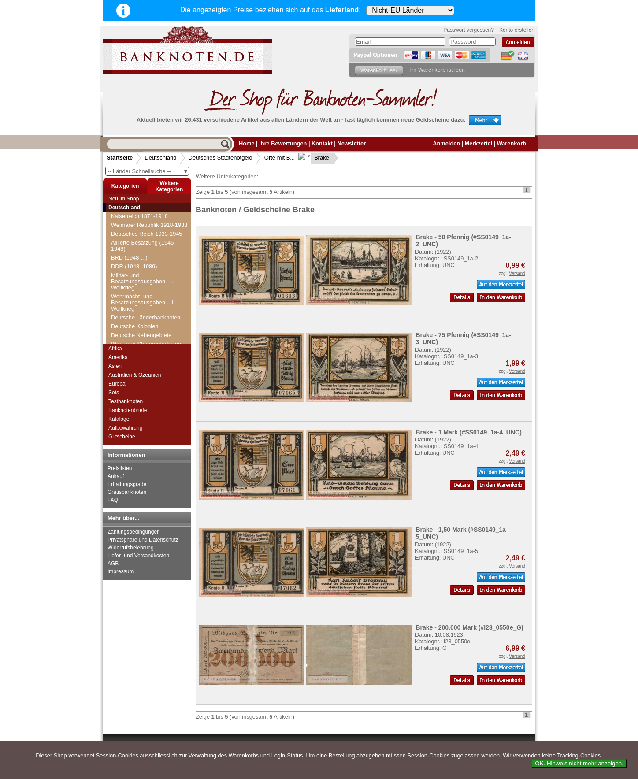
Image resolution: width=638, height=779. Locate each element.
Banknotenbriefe (127, 410)
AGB (113, 563)
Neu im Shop (123, 199)
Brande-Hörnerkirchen (144, 326)
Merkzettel (479, 143)
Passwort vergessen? (468, 30)
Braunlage (129, 335)
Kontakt (322, 143)
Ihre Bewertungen (283, 143)
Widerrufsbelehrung (131, 548)
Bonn (123, 264)
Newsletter (351, 143)
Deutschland (160, 157)
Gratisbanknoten (127, 492)
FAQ (113, 500)
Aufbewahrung (125, 428)
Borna (123, 291)
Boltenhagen (132, 255)
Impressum (121, 571)
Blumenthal (130, 211)
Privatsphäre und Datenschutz (143, 540)
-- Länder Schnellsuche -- (148, 171)
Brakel (124, 317)
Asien (115, 366)
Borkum (126, 282)
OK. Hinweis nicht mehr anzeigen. (579, 763)
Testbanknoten (125, 401)
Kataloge (118, 419)
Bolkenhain (130, 247)
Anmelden (446, 143)
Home (247, 143)
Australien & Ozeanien (134, 375)
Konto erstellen (516, 30)
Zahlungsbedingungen (134, 532)
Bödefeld (127, 229)
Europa (117, 384)
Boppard (126, 273)
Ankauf (116, 476)
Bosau (124, 300)
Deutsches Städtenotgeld (220, 157)
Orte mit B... (279, 157)
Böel (122, 238)
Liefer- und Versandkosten (138, 556)
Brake (314, 157)
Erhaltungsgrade (127, 484)
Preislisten (120, 468)
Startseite (120, 157)
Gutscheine (121, 437)
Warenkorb (511, 143)
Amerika (118, 357)
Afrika (115, 348)
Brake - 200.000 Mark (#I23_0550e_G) (469, 627)
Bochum (126, 220)
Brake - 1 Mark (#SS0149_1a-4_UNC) (468, 432)
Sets (113, 393)
